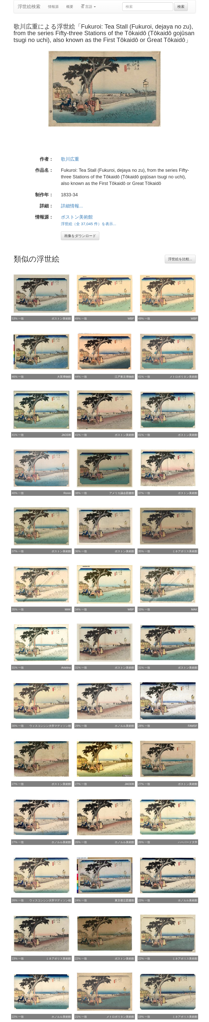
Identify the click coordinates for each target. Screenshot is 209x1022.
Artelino (66, 667)
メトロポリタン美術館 (183, 376)
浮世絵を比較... (180, 259)
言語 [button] (88, 7)
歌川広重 (70, 159)
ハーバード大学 (187, 842)
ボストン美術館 (77, 217)
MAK (68, 609)
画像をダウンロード (80, 236)
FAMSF (192, 725)
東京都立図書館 (124, 900)
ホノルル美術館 (124, 725)
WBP (131, 318)
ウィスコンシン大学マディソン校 (50, 725)
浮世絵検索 (29, 6)
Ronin (67, 493)
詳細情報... (72, 205)
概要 (69, 7)
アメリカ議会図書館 (121, 493)
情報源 (53, 7)
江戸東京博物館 (124, 376)
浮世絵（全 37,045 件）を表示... (88, 224)
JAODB (66, 434)
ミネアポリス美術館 (184, 551)
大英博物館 (64, 376)
